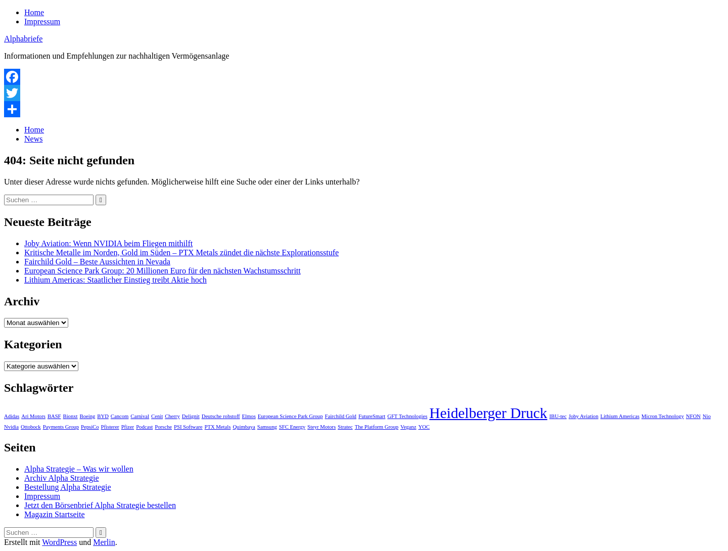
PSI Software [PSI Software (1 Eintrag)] (188, 427)
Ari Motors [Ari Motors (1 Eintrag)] (33, 416)
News (33, 138)
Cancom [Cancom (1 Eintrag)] (120, 416)
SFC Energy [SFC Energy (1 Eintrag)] (292, 427)
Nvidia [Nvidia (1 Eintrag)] (11, 427)
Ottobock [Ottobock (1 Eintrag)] (31, 427)
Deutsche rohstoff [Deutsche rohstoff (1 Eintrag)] (221, 416)
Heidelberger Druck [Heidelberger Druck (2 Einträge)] (488, 413)
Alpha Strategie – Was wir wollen (78, 469)
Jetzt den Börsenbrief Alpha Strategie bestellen (100, 505)
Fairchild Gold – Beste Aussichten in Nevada (97, 261)
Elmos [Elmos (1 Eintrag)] (249, 416)
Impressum (42, 21)
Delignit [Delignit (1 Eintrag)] (191, 416)
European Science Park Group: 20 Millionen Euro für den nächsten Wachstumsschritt (162, 270)
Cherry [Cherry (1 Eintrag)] (172, 416)
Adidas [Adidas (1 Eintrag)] (11, 416)
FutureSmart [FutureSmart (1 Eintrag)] (371, 416)
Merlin (104, 542)
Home (34, 12)
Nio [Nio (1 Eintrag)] (707, 416)
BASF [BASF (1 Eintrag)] (54, 416)
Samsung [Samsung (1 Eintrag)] (267, 427)
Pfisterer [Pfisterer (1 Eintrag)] (110, 427)
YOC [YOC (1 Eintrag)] (424, 427)
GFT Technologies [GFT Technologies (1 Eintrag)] (407, 416)
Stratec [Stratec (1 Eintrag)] (345, 427)
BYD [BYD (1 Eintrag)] (103, 416)
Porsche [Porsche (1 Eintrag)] (163, 427)
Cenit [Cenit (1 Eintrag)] (157, 416)
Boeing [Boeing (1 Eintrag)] (88, 416)
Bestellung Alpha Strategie (67, 487)
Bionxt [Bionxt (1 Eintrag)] (70, 416)
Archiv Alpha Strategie (61, 478)
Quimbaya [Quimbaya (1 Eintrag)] (244, 427)
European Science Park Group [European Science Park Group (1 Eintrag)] (290, 416)
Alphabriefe (23, 38)
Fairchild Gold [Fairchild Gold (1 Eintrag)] (340, 416)
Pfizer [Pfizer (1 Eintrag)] (127, 427)
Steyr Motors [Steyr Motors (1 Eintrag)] (321, 427)
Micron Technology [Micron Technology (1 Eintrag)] (663, 416)
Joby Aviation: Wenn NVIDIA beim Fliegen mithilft (108, 243)
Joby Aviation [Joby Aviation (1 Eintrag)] (584, 416)
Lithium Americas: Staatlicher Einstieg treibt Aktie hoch (115, 279)
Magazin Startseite (54, 514)
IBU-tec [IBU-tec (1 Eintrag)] (557, 416)
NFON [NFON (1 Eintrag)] (693, 416)
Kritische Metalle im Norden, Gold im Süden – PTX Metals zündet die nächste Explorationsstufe (181, 252)
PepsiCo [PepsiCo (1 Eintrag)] (90, 427)
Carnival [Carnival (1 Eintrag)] (139, 416)
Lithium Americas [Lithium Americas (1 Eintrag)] (620, 416)
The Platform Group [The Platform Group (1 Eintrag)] (376, 427)
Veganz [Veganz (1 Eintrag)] (408, 427)
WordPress (59, 542)
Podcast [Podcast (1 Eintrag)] (144, 427)
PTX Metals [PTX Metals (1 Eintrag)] (218, 427)
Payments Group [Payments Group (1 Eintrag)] (61, 427)
